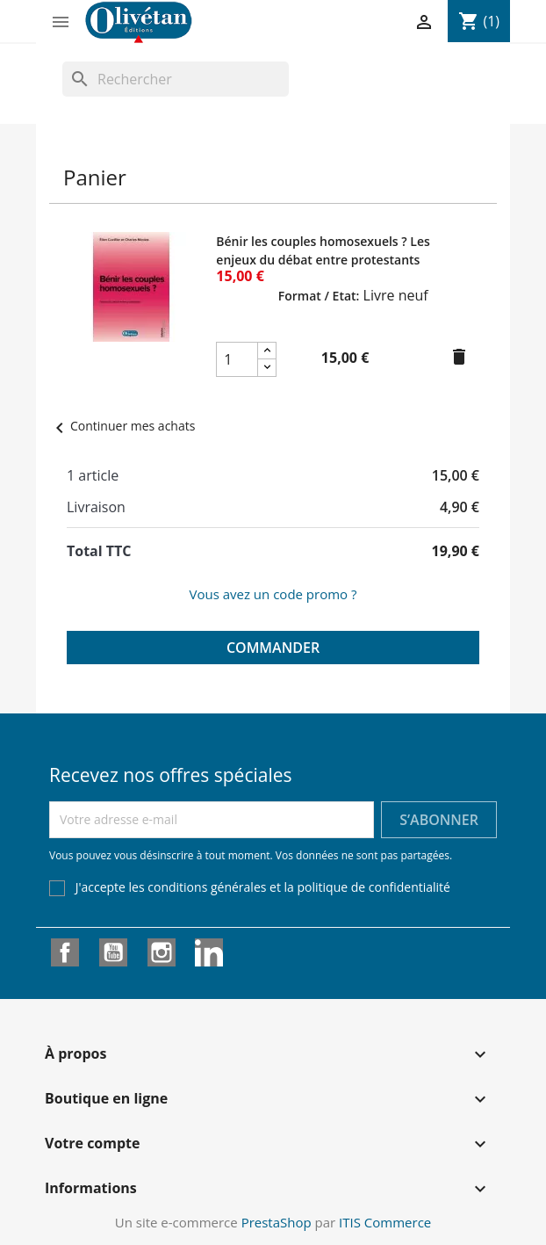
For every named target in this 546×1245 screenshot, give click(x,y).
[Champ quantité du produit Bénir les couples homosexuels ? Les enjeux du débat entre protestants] (237, 359)
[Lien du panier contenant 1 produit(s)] (478, 21)
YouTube (113, 952)
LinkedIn (209, 952)
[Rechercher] (175, 79)
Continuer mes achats (122, 425)
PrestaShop (276, 1222)
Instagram (161, 952)
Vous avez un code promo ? (272, 594)
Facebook (65, 952)
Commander (273, 647)
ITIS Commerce (385, 1222)
